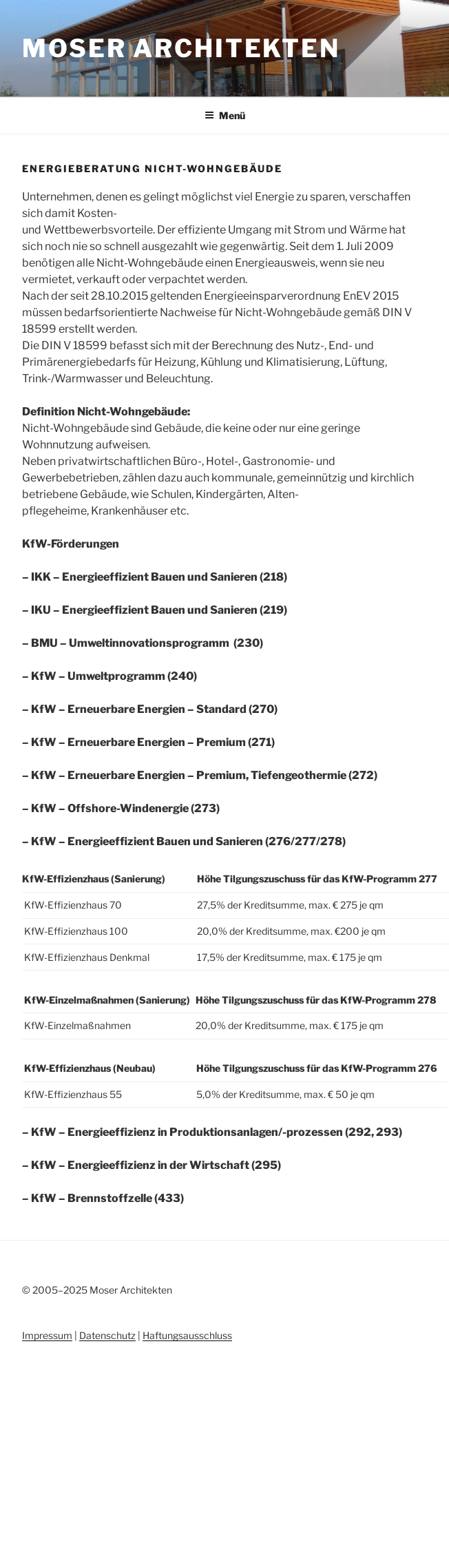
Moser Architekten (181, 48)
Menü (225, 115)
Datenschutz (107, 1335)
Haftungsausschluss (187, 1335)
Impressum (47, 1335)
